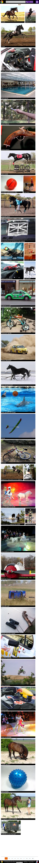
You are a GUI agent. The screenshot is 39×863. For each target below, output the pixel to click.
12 (32, 858)
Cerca (31, 1)
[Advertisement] (19, 845)
